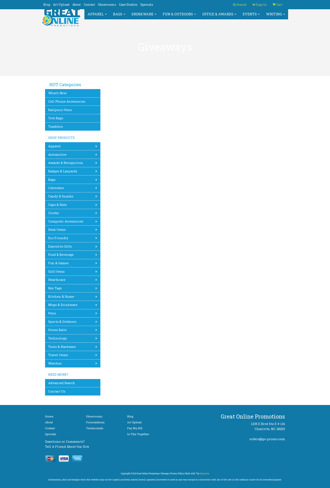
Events (251, 17)
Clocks (53, 213)
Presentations (95, 422)
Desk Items (57, 230)
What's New (57, 93)
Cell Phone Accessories (66, 101)
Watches (55, 363)
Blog (46, 5)
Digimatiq (204, 473)
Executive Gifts (60, 246)
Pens (52, 313)
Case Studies (128, 5)
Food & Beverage (61, 255)
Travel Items (58, 355)
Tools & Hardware (62, 347)
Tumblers (55, 127)
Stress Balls (57, 330)
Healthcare (56, 280)
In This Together (138, 434)
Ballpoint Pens (60, 110)
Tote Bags (55, 118)
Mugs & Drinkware (62, 305)
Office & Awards (219, 17)
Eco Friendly (58, 238)
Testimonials (94, 428)
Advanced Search (61, 383)
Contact (89, 5)
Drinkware (144, 17)
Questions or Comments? (65, 442)
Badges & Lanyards (62, 171)
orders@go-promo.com (267, 439)
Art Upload (61, 5)
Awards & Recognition (65, 163)
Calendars (56, 188)
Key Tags (55, 288)
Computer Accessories (65, 221)
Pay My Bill (134, 428)
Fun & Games (58, 263)
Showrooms (107, 5)
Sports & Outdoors (62, 322)
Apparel (97, 17)
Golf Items (56, 271)
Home (49, 416)
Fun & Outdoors (179, 17)
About (76, 5)
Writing (275, 17)
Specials (146, 5)
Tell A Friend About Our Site (67, 447)
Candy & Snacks (60, 196)
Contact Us (56, 391)
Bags (119, 17)
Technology (57, 338)
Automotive (57, 155)
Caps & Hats (57, 205)
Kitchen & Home (61, 297)
